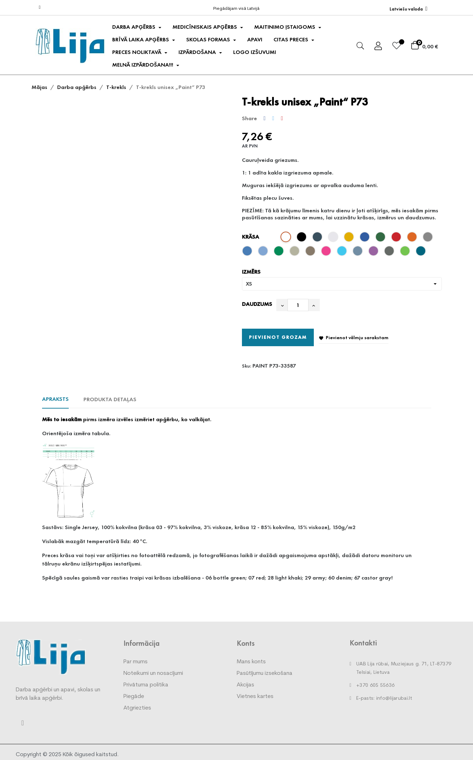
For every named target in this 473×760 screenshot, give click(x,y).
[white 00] (287, 239)
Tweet (273, 118)
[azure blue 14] (248, 253)
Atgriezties (137, 708)
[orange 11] (413, 239)
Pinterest (282, 118)
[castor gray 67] (390, 253)
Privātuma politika (145, 685)
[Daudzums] (298, 305)
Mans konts (251, 662)
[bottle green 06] (381, 239)
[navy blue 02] (318, 239)
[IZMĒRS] (342, 283)
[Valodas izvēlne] (408, 9)
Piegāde (133, 696)
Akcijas (245, 685)
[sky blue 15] (264, 253)
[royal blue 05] (365, 239)
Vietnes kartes (255, 696)
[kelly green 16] (279, 253)
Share (265, 118)
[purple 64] (374, 253)
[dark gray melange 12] (429, 239)
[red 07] (397, 239)
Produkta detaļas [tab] (109, 399)
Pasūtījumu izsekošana (264, 673)
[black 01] (302, 239)
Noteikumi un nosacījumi (153, 673)
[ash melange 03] (334, 239)
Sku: (246, 366)
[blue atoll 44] (343, 253)
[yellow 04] (350, 239)
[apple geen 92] (406, 253)
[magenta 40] (327, 253)
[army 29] (311, 253)
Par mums (135, 662)
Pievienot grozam (278, 337)
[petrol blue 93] (421, 253)
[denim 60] (358, 253)
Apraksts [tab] (55, 399)
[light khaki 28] (295, 253)
